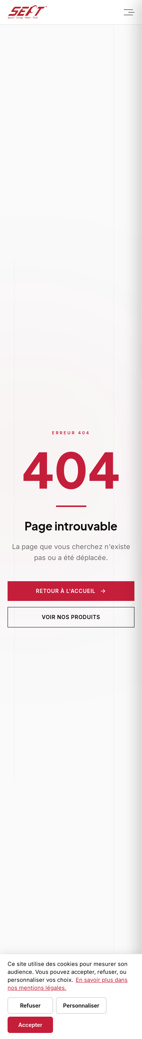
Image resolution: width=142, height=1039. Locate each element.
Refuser (30, 1005)
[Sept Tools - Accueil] (27, 12)
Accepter (30, 1025)
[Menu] (128, 12)
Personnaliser (81, 1005)
